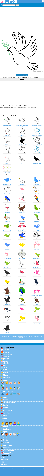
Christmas (6, 351)
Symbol (11, 450)
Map (2, 461)
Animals (6, 380)
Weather (6, 378)
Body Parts (7, 445)
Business (6, 440)
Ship (5, 418)
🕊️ (18, 388)
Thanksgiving (7, 354)
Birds (5, 386)
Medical (6, 442)
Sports (5, 432)
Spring (5, 362)
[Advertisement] (22, 19)
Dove (17, 110)
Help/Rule (23, 468)
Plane (5, 415)
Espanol (4, 468)
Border (3, 457)
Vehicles (6, 413)
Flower (5, 372)
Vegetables (7, 410)
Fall (4, 365)
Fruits (5, 408)
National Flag (8, 453)
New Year (6, 360)
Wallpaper (4, 459)
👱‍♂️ (18, 423)
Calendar (6, 349)
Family (3, 421)
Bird (14, 110)
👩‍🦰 (14, 423)
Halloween (6, 353)
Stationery (7, 429)
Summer (6, 363)
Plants (5, 375)
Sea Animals (8, 391)
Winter (5, 367)
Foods (5, 400)
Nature (5, 370)
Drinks (5, 405)
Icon (5, 450)
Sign (2, 463)
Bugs (5, 397)
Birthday (6, 358)
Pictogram (4, 464)
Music (5, 437)
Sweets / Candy (9, 402)
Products (6, 448)
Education (7, 426)
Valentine (6, 356)
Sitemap (13, 468)
